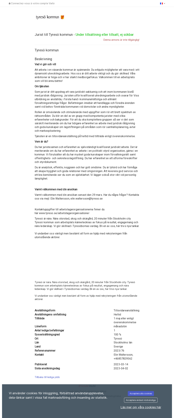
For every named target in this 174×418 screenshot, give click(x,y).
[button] (162, 3)
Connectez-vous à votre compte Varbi (32, 3)
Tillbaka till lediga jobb (47, 377)
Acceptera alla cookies (141, 393)
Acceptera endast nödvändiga (141, 400)
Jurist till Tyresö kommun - (84, 34)
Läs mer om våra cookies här (140, 407)
